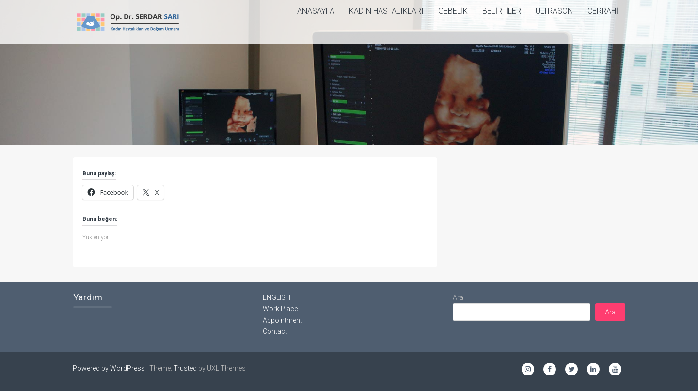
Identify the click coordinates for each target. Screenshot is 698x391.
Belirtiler (501, 11)
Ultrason (554, 11)
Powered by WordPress (109, 368)
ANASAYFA (315, 11)
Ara (458, 297)
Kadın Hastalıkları (386, 11)
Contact (275, 331)
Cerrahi (602, 11)
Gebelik (453, 11)
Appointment (282, 320)
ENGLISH (276, 297)
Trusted (185, 368)
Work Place (280, 309)
